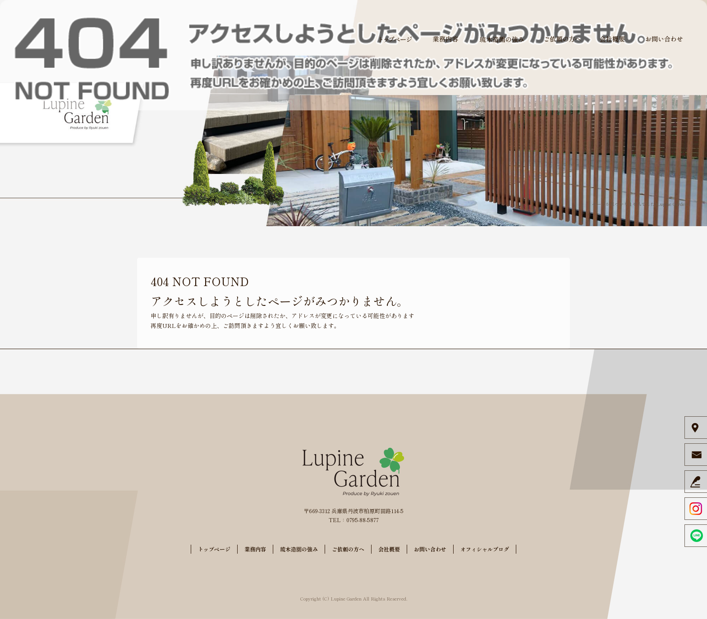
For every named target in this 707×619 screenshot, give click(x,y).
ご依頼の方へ (563, 39)
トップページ (396, 39)
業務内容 (445, 39)
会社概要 (612, 39)
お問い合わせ (664, 39)
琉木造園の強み (502, 39)
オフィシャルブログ (484, 549)
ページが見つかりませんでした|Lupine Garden (640, 203)
